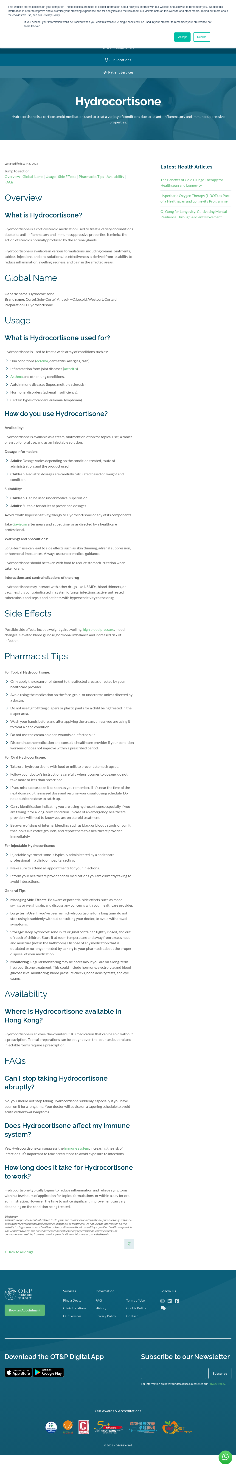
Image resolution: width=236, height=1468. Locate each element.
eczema (42, 370)
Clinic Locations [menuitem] (74, 1321)
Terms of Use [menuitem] (135, 1313)
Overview (12, 186)
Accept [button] (182, 37)
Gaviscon (19, 533)
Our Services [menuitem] (72, 1329)
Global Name (32, 186)
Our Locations (118, 59)
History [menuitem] (101, 1321)
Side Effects (67, 186)
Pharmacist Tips (91, 186)
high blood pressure (98, 639)
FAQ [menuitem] (99, 1313)
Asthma (16, 386)
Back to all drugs (19, 1261)
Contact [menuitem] (132, 1329)
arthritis (70, 378)
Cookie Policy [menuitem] (136, 1321)
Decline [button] (201, 37)
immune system (76, 1157)
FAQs (9, 191)
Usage (51, 186)
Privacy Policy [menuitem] (106, 1329)
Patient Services (118, 72)
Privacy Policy (216, 1396)
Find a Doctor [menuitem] (73, 1313)
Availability (115, 186)
